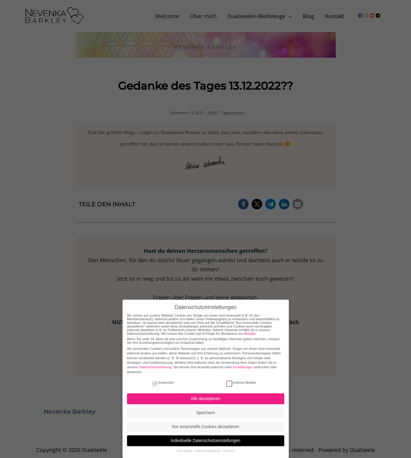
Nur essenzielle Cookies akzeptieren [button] (205, 423)
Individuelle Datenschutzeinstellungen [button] (205, 437)
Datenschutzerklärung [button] (207, 447)
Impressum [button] (229, 447)
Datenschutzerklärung (155, 363)
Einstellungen (243, 363)
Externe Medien (241, 378)
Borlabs (250, 329)
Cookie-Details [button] (184, 447)
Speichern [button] (205, 409)
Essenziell (163, 378)
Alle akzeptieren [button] (205, 395)
